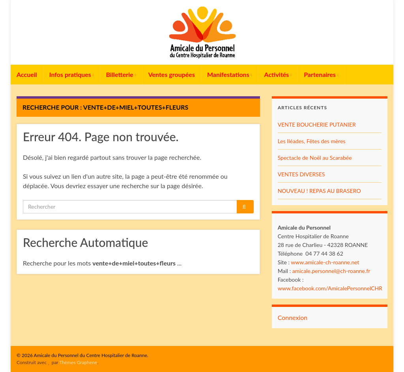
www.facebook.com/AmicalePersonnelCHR (330, 288)
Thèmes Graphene (78, 362)
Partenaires (321, 74)
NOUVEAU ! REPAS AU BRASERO (319, 190)
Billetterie (121, 74)
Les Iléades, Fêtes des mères (312, 141)
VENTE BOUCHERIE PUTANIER (317, 124)
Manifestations (229, 74)
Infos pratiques (71, 74)
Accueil (27, 74)
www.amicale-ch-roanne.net (325, 262)
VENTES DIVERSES (301, 174)
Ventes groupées (171, 74)
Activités (278, 74)
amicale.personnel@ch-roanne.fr (331, 270)
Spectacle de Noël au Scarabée (315, 157)
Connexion (293, 317)
